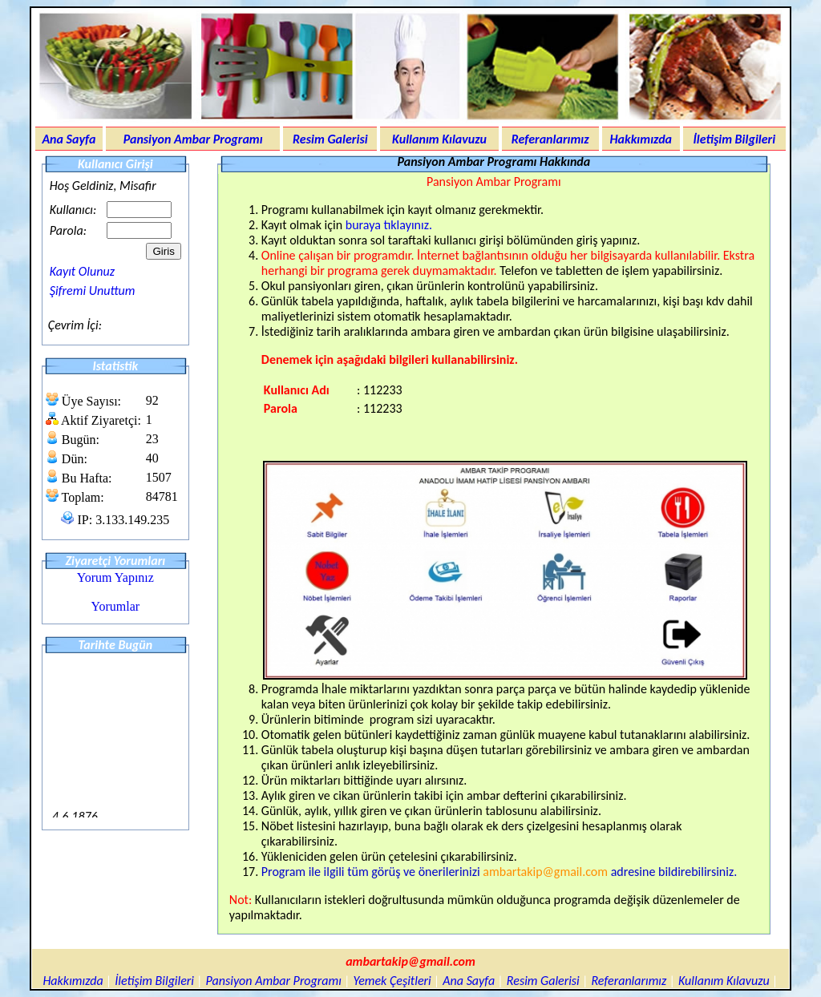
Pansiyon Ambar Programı (193, 139)
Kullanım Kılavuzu (439, 139)
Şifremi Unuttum (92, 290)
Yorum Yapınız (115, 577)
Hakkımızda (640, 139)
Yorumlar (115, 606)
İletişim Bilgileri (735, 139)
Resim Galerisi (330, 139)
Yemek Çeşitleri (392, 980)
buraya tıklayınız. (389, 224)
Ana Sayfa (68, 139)
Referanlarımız (550, 139)
